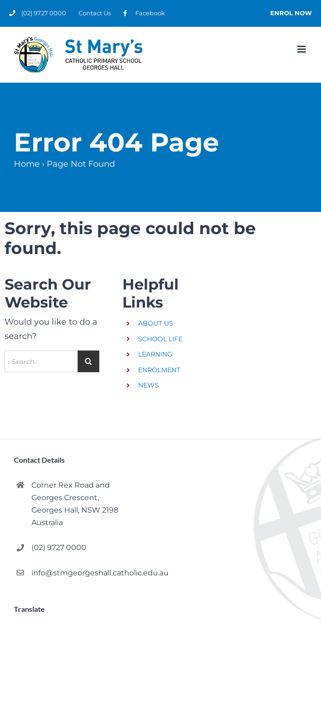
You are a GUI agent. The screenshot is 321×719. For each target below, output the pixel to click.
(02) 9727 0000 (58, 547)
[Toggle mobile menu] (302, 49)
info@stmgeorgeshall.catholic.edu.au (92, 572)
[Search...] (41, 361)
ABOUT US (155, 323)
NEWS (148, 385)
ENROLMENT (159, 370)
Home (27, 164)
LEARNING (155, 354)
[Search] (88, 361)
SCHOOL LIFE (160, 339)
